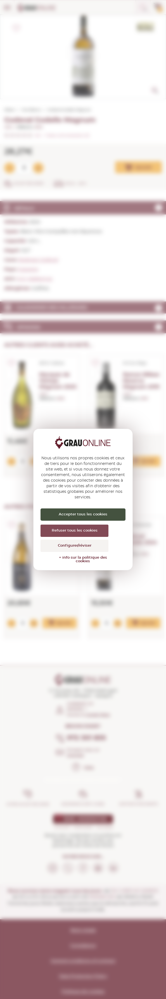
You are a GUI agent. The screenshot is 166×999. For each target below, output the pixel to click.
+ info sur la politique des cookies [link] (83, 559)
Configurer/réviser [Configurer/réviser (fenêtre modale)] (74, 545)
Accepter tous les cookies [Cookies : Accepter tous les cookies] (83, 514)
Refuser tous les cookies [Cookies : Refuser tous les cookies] (75, 530)
